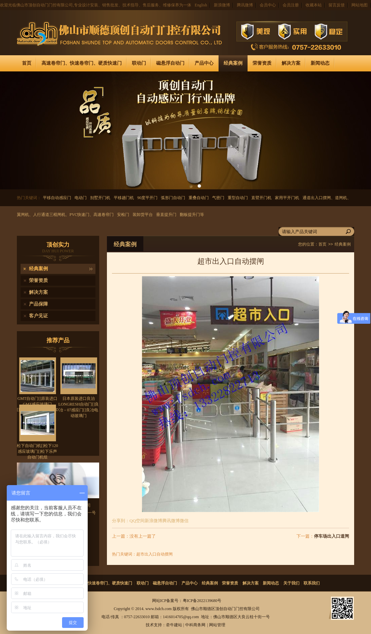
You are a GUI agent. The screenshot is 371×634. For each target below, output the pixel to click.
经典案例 (233, 63)
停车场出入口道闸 (331, 536)
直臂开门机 (261, 197)
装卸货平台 (143, 214)
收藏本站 (314, 5)
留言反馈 (337, 5)
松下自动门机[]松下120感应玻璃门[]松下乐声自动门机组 (37, 451)
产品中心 (204, 63)
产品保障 (38, 304)
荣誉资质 (262, 63)
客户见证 (38, 315)
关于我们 (291, 583)
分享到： (121, 520)
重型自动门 (238, 197)
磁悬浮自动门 (170, 63)
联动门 (139, 63)
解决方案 (291, 63)
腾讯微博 (245, 5)
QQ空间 (137, 520)
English (201, 5)
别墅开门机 (100, 197)
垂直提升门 (166, 214)
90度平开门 (147, 197)
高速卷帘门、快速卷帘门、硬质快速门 (81, 63)
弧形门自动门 (173, 197)
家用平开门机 (287, 197)
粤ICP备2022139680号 (202, 600)
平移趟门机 (124, 197)
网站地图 (359, 5)
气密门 (218, 197)
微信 (184, 520)
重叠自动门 (199, 197)
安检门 (123, 214)
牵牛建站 (174, 625)
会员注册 (291, 5)
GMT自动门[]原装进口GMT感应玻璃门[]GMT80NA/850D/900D (38, 404)
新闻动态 (320, 63)
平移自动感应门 (57, 197)
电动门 (81, 197)
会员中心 (268, 5)
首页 (26, 63)
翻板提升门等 (192, 214)
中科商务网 (195, 625)
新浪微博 (222, 5)
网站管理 (217, 625)
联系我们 (312, 583)
